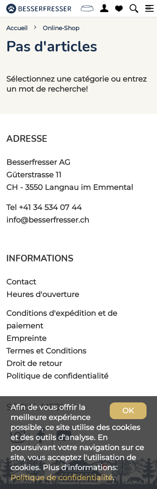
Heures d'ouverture (42, 294)
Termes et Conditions (46, 350)
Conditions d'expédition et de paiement (61, 319)
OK (128, 410)
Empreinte (26, 338)
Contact (21, 281)
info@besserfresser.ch (47, 219)
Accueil (17, 28)
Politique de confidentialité (57, 375)
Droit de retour (34, 363)
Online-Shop (61, 28)
